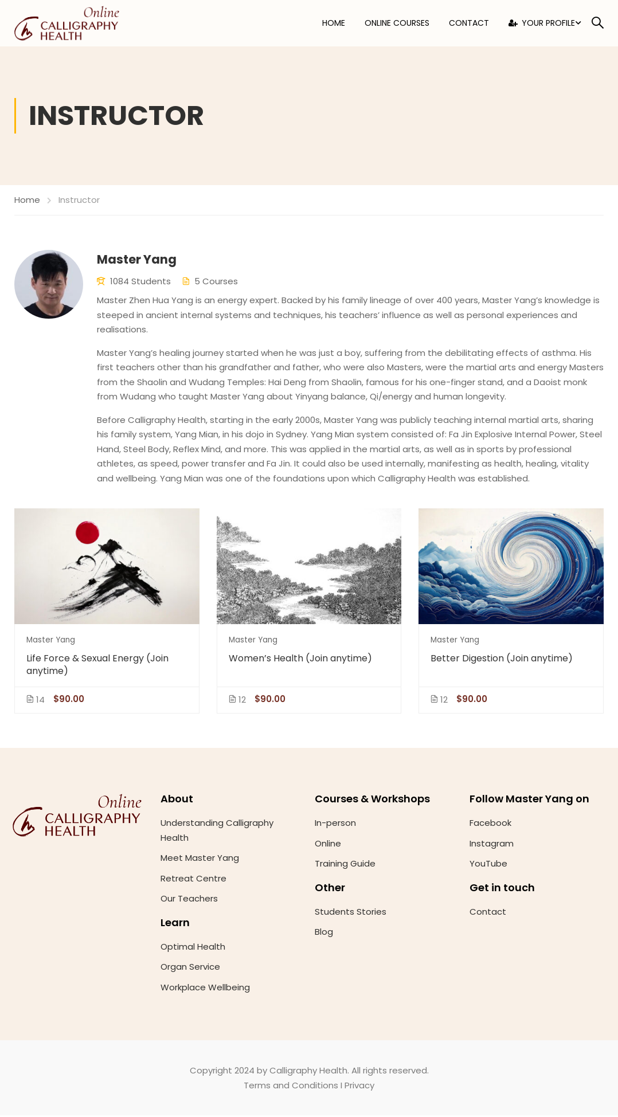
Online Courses (397, 24)
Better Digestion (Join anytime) (502, 659)
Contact (469, 24)
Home (333, 24)
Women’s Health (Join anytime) (300, 659)
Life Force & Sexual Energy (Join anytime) (97, 666)
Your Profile (542, 24)
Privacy (359, 1086)
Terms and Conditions (291, 1086)
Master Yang (50, 641)
